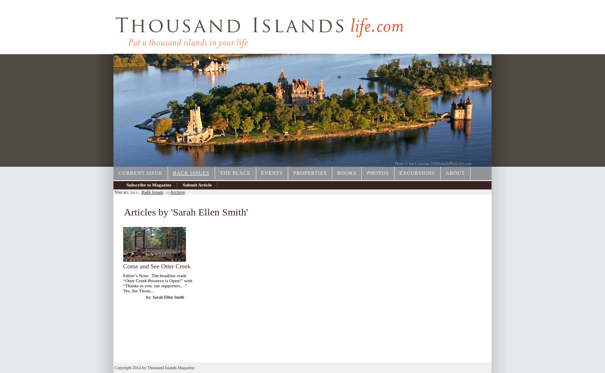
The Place (235, 173)
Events (272, 173)
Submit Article (197, 184)
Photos (378, 173)
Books (346, 173)
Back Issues (191, 173)
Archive (134, 191)
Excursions (417, 173)
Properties (310, 173)
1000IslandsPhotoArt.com (451, 164)
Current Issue (140, 173)
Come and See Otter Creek (157, 266)
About (455, 173)
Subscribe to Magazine (148, 184)
